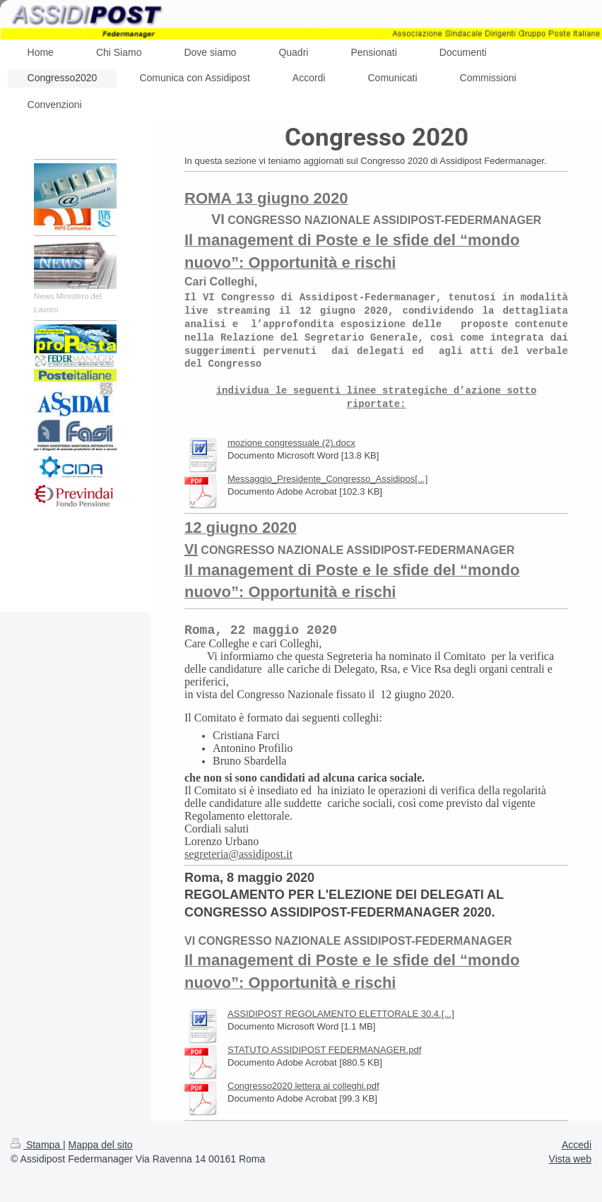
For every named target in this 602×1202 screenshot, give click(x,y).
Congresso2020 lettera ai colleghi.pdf (303, 1085)
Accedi (576, 1144)
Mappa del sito (101, 1144)
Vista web (570, 1159)
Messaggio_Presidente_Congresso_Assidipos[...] (327, 478)
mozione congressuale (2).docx (291, 442)
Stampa (37, 1144)
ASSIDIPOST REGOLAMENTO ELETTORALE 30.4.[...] (341, 1013)
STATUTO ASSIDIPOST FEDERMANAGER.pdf (324, 1049)
